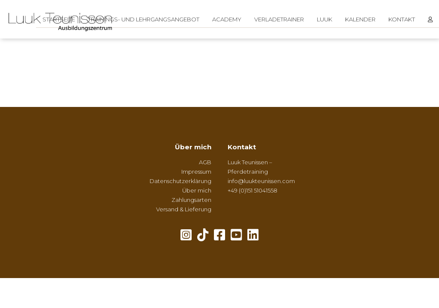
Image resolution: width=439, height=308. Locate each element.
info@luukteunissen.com (261, 181)
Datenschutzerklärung (180, 181)
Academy (226, 19)
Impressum (196, 171)
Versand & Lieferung (183, 209)
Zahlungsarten (191, 199)
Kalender (360, 19)
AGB (205, 162)
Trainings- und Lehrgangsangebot (143, 19)
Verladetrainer (279, 19)
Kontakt (401, 19)
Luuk (324, 19)
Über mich (193, 147)
